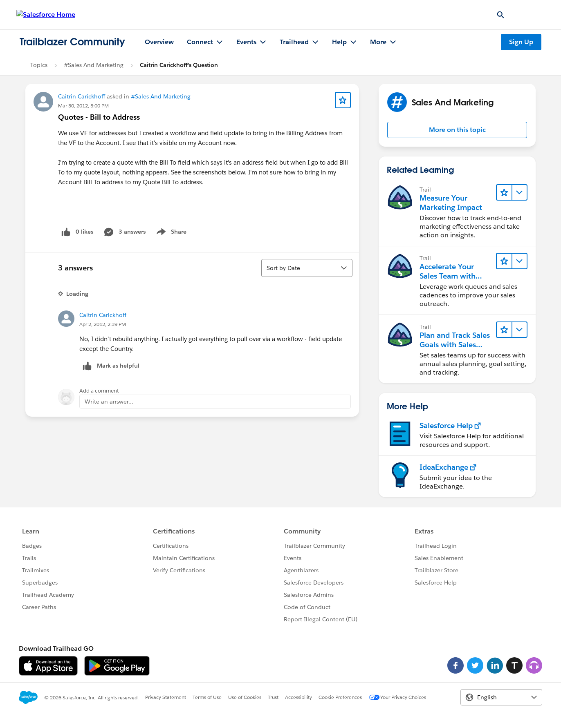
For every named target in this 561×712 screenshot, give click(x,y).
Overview (159, 42)
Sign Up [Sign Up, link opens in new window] (521, 42)
